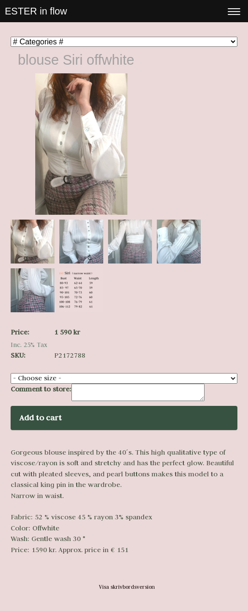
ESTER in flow (36, 11)
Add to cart (40, 420)
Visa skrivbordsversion (127, 589)
